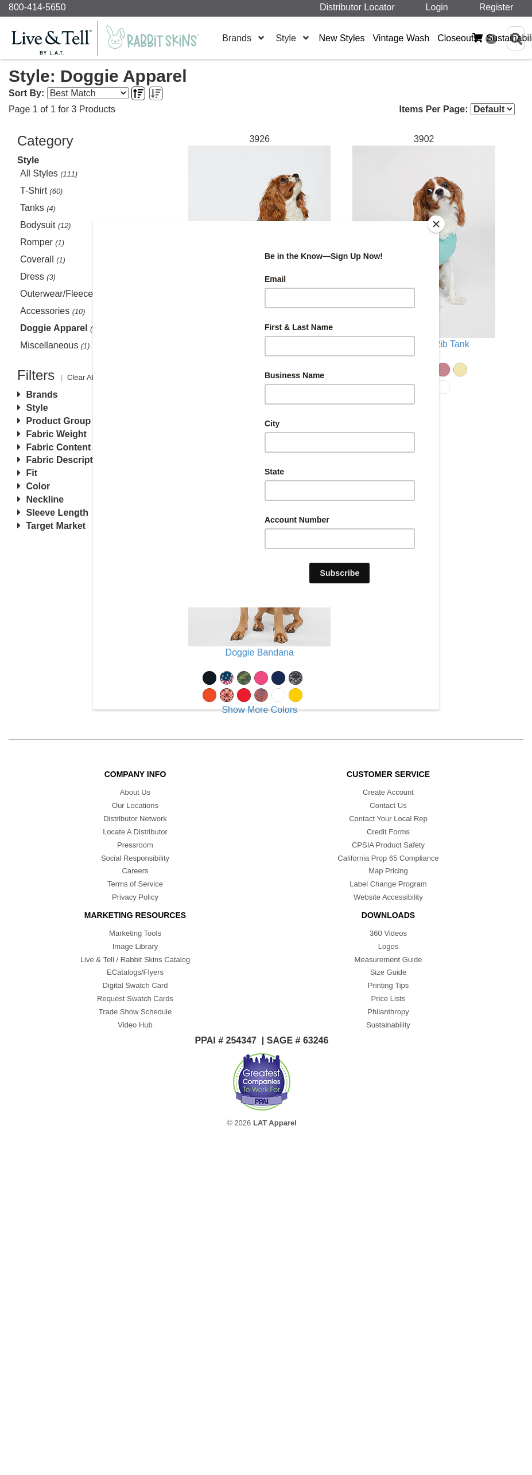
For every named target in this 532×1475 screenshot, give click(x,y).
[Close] (436, 224)
